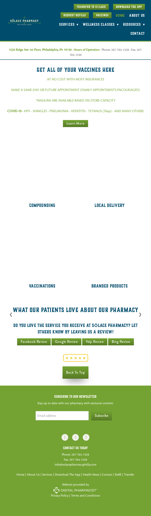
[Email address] (62, 415)
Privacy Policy (59, 496)
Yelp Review (95, 341)
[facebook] (65, 437)
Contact (138, 33)
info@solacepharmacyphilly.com (75, 465)
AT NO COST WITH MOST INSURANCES (75, 79)
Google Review (66, 341)
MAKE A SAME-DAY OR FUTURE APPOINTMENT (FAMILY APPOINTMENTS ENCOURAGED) (75, 90)
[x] (86, 437)
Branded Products (109, 286)
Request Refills (75, 15)
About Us (137, 15)
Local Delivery (109, 205)
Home (120, 15)
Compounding (42, 205)
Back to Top (75, 372)
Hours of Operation (86, 50)
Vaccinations (42, 286)
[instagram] (75, 437)
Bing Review (121, 341)
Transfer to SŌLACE (91, 7)
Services (47, 475)
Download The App (129, 7)
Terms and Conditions (85, 496)
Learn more (75, 123)
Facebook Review (34, 341)
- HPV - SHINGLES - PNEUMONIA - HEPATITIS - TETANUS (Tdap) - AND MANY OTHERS (75, 111)
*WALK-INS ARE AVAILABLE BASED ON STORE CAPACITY (75, 100)
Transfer (129, 475)
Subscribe (101, 415)
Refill (118, 475)
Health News (91, 475)
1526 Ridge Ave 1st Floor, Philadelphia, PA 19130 (40, 50)
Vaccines (102, 15)
